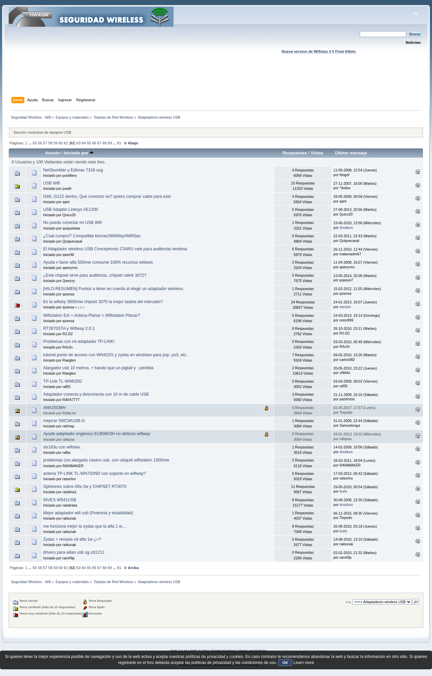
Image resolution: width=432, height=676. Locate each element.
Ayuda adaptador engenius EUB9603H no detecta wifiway (96, 433)
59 (55, 143)
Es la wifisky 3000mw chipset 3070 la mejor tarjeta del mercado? (103, 301)
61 (66, 143)
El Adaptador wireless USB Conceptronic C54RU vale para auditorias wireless (115, 249)
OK (285, 663)
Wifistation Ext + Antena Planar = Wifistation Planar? (91, 315)
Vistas (317, 152)
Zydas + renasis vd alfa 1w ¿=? (72, 539)
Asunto (52, 152)
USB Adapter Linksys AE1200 (70, 209)
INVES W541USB (59, 500)
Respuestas (295, 152)
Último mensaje (351, 152)
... (30, 143)
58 (50, 143)
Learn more (304, 662)
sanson (345, 307)
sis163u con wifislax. (62, 447)
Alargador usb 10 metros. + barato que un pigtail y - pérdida (98, 368)
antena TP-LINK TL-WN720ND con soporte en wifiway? (94, 473)
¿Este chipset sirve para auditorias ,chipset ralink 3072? (94, 275)
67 (99, 143)
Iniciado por (78, 152)
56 (40, 143)
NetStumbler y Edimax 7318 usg (73, 170)
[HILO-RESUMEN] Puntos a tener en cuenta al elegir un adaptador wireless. (113, 288)
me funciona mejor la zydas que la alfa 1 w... (84, 526)
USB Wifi (51, 183)
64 (84, 143)
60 (61, 143)
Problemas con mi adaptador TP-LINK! (79, 341)
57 (45, 143)
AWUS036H (54, 407)
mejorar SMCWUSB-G (64, 420)
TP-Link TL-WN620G (62, 381)
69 (110, 143)
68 (104, 143)
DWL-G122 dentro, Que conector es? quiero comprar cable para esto (107, 196)
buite (343, 491)
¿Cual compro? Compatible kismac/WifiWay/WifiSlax (91, 236)
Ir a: (348, 602)
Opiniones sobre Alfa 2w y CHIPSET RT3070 (84, 486)
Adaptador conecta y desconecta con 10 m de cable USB (96, 394)
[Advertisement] (216, 82)
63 (78, 143)
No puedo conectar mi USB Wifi (72, 222)
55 (34, 143)
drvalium (346, 228)
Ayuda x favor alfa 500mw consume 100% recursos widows (98, 262)
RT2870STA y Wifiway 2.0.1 (69, 328)
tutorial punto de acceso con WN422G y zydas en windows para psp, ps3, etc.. (116, 355)
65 (89, 143)
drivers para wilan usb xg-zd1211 (73, 552)
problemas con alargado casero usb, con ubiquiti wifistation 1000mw (106, 460)
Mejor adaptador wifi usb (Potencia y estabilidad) (88, 513)
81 (119, 143)
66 (94, 143)
